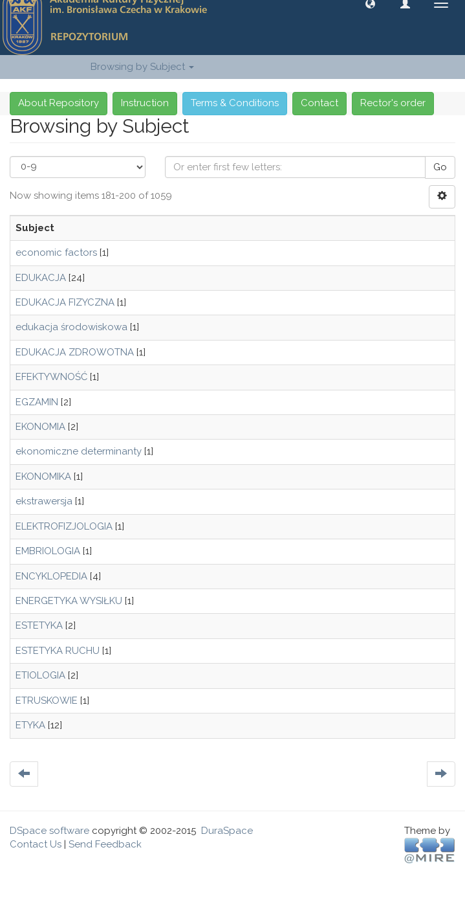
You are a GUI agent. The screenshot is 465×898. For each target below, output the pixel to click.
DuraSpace (227, 830)
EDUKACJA (41, 278)
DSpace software (49, 830)
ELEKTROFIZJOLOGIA (64, 526)
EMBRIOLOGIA (48, 551)
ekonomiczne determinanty (79, 451)
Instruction (145, 103)
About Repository (58, 103)
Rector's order (393, 103)
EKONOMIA (40, 426)
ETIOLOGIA (40, 675)
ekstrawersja (44, 501)
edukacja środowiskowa (71, 327)
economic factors (56, 252)
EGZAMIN (37, 402)
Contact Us (35, 844)
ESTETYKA (39, 625)
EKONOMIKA (43, 476)
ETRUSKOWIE (47, 700)
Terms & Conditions (235, 103)
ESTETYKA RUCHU (58, 651)
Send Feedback (105, 844)
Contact (319, 103)
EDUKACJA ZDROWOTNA (75, 352)
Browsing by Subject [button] (142, 67)
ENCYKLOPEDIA (51, 576)
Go (440, 167)
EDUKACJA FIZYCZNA (65, 302)
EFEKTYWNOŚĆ (51, 377)
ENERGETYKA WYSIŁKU (69, 601)
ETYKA (30, 725)
